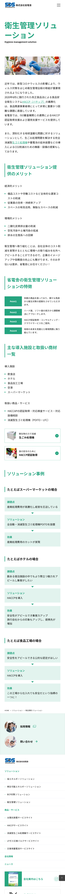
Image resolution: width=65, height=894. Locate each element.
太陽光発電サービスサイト (19, 817)
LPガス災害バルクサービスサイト (23, 840)
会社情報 (9, 856)
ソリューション (12, 771)
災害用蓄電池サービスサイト (21, 848)
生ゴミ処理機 (19, 142)
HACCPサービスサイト (17, 825)
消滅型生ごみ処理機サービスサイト (24, 833)
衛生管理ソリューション (18, 802)
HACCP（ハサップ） (34, 101)
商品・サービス (12, 809)
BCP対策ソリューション (18, 794)
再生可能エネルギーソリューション (24, 786)
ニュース (9, 863)
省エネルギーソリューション (21, 778)
